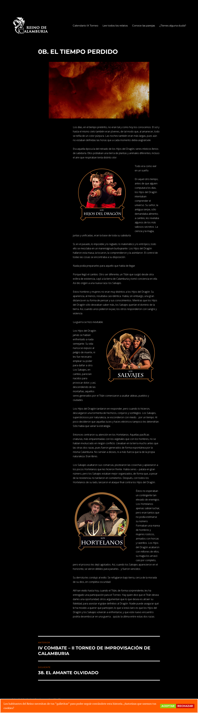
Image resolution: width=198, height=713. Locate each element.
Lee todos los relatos (115, 25)
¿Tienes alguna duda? (172, 25)
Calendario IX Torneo (85, 25)
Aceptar (168, 705)
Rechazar (185, 705)
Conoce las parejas (143, 25)
